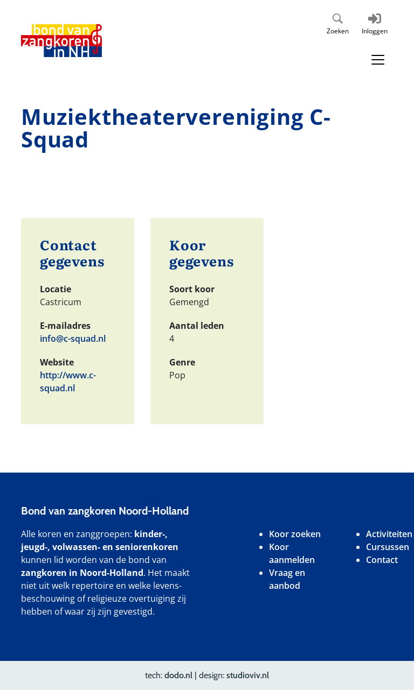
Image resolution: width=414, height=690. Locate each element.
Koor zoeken (295, 534)
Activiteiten (389, 534)
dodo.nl (178, 675)
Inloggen (375, 31)
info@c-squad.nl (73, 338)
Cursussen (387, 547)
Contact (382, 560)
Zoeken (338, 31)
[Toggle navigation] (378, 60)
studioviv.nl (247, 675)
